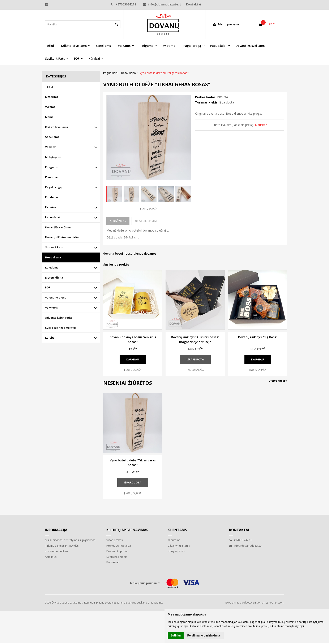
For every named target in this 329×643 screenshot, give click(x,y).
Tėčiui (49, 46)
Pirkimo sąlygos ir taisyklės (62, 545)
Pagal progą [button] (192, 46)
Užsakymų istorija (179, 545)
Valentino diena (55, 297)
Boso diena (53, 257)
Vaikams (50, 147)
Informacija (56, 530)
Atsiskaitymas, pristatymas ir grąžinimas (70, 540)
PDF (47, 287)
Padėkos (50, 207)
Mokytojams (53, 157)
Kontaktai (193, 4)
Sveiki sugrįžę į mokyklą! (61, 328)
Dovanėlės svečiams (250, 46)
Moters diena (54, 277)
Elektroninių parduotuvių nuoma (244, 602)
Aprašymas (118, 221)
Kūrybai (50, 337)
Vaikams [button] (124, 46)
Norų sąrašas (176, 551)
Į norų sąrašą (148, 208)
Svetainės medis (116, 557)
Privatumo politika (56, 551)
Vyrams (50, 107)
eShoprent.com (275, 602)
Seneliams (103, 46)
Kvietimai (169, 46)
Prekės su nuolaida (118, 545)
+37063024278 (123, 4)
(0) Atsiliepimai (146, 221)
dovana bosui (113, 253)
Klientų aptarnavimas (127, 530)
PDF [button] (76, 58)
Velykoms (51, 307)
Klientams (177, 530)
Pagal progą (53, 187)
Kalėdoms (51, 267)
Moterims (51, 97)
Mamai (49, 117)
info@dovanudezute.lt (162, 4)
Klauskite (261, 125)
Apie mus (51, 557)
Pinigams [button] (146, 46)
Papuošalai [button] (218, 46)
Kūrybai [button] (94, 58)
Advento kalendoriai (59, 318)
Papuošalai (52, 217)
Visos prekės (278, 381)
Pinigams (51, 167)
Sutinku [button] (176, 635)
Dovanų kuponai (117, 551)
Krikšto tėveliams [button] (74, 46)
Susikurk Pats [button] (55, 58)
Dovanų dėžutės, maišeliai (62, 237)
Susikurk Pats (54, 247)
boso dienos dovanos (140, 253)
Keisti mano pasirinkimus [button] (204, 635)
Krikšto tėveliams (56, 127)
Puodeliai (51, 197)
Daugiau (132, 359)
